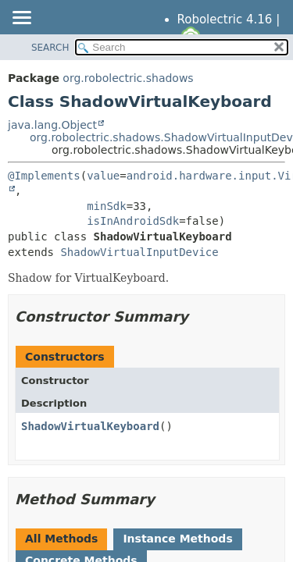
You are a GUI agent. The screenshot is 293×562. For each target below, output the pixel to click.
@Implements (44, 175)
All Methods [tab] (61, 538)
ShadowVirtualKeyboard (90, 426)
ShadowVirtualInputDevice (139, 252)
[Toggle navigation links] (21, 19)
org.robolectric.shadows (128, 78)
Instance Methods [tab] (177, 538)
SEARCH (50, 47)
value (103, 175)
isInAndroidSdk (133, 221)
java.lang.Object (52, 125)
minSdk (107, 206)
